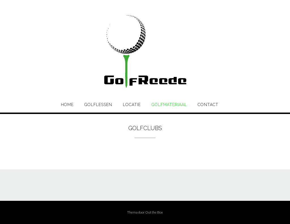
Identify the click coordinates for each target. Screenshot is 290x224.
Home (67, 104)
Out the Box (154, 212)
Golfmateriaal (169, 104)
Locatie (132, 104)
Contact (208, 104)
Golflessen (98, 104)
